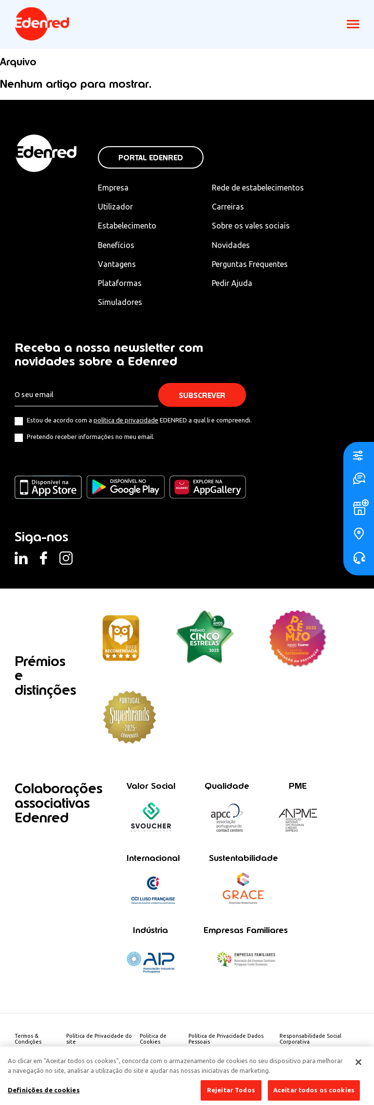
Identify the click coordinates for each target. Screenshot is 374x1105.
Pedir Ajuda (232, 283)
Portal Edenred (150, 157)
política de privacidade (126, 420)
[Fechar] (358, 1067)
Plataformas (120, 283)
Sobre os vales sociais (251, 225)
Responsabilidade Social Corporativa (310, 1039)
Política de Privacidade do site (99, 1039)
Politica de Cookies (153, 1039)
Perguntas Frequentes (250, 264)
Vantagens (117, 264)
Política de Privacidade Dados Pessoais (225, 1039)
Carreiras (228, 206)
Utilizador (115, 206)
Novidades (231, 245)
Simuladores (120, 302)
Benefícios (116, 245)
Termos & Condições (28, 1039)
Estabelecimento (127, 225)
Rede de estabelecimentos (258, 187)
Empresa (113, 187)
